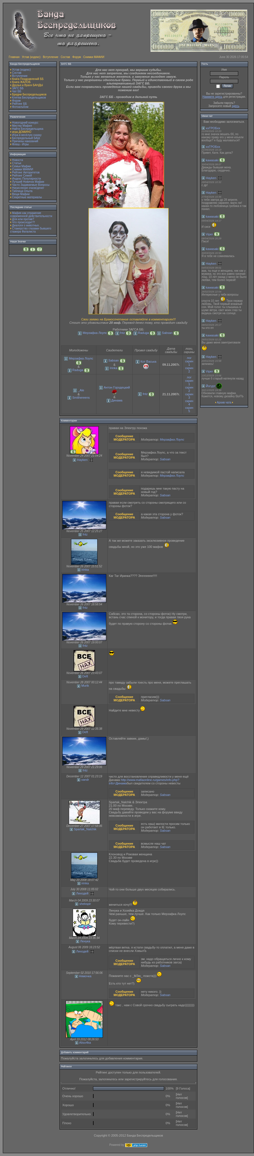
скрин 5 (189, 409)
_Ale (81, 390)
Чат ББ (16, 91)
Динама (116, 400)
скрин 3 (189, 395)
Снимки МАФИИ (93, 57)
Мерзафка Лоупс (95, 332)
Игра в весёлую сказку (26, 135)
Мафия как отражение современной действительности (31, 214)
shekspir (85, 903)
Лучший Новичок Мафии (28, 181)
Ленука (85, 941)
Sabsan (167, 332)
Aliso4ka (85, 1042)
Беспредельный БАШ (26, 138)
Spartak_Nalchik (85, 829)
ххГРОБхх (213, 128)
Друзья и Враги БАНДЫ (27, 85)
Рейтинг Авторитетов (25, 172)
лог (189, 358)
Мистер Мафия (22, 125)
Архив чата (224, 402)
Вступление (50, 57)
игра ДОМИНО (21, 131)
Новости (17, 160)
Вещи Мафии (21, 194)
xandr (85, 779)
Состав (65, 57)
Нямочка (85, 976)
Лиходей (82, 893)
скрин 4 (189, 402)
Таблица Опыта (22, 191)
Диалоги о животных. (26, 225)
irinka (85, 569)
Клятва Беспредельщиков (29, 97)
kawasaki (212, 160)
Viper (209, 234)
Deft (85, 676)
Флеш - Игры (20, 144)
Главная (14, 57)
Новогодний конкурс (25, 122)
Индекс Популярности (26, 178)
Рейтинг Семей (22, 175)
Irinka (113, 368)
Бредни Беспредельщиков (29, 94)
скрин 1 (189, 363)
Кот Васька (148, 361)
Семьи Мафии (21, 166)
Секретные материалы (27, 197)
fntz (122, 332)
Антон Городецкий (117, 387)
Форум (76, 57)
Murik (85, 685)
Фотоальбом (20, 106)
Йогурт (210, 386)
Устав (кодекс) (31, 57)
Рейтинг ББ (19, 103)
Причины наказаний (25, 141)
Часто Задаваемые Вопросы (31, 184)
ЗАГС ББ (18, 88)
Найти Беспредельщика (27, 128)
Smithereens (81, 397)
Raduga (143, 332)
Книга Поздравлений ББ (28, 79)
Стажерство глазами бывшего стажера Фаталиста (30, 230)
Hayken (82, 459)
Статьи (16, 163)
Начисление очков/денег (28, 187)
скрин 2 (189, 369)
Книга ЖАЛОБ (21, 82)
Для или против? (23, 219)
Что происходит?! (23, 222)
